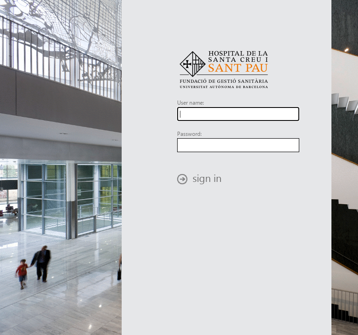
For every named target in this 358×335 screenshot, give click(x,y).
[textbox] (238, 114)
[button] (201, 179)
